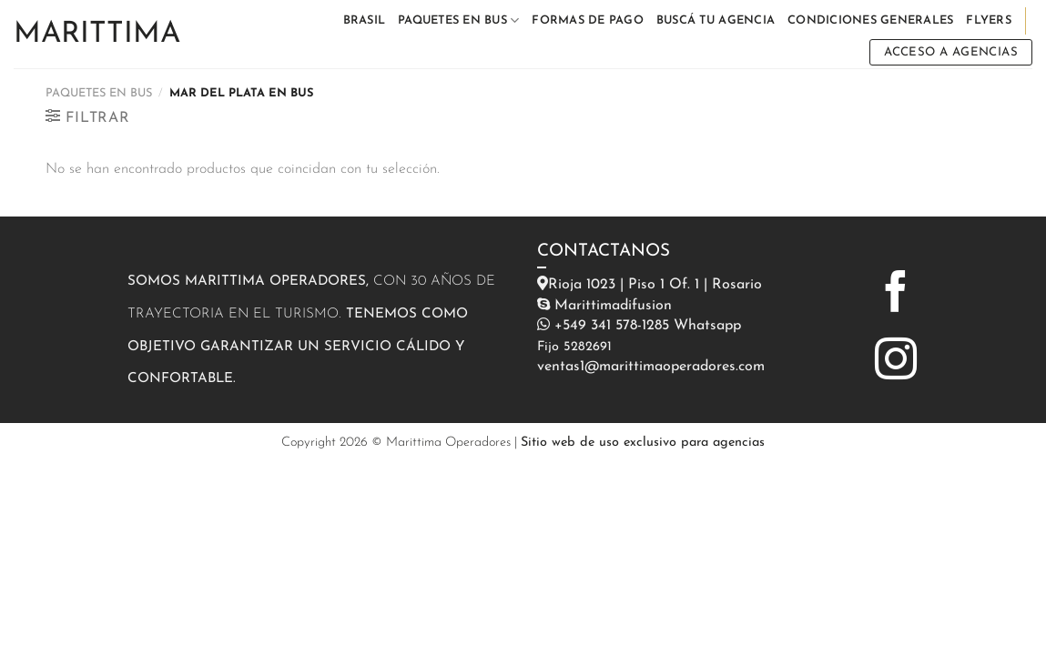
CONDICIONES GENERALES (870, 20)
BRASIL (364, 20)
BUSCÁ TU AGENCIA (715, 20)
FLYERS (988, 20)
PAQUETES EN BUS (458, 20)
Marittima (97, 34)
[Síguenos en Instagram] (896, 362)
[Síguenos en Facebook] (896, 294)
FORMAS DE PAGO (588, 20)
